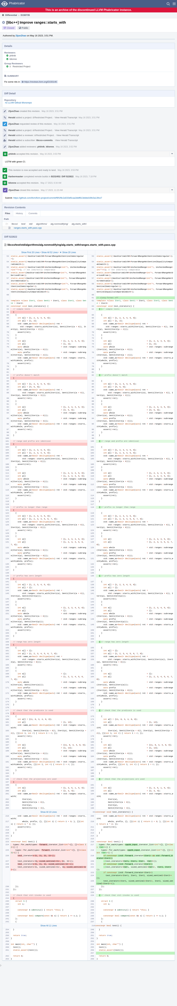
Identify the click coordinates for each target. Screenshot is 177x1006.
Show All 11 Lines (48, 925)
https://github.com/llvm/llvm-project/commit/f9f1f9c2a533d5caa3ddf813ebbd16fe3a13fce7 (57, 198)
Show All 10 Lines (48, 812)
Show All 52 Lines (49, 252)
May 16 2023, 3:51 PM (52, 111)
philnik (13, 55)
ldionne (13, 59)
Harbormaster (15, 176)
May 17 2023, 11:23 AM (52, 190)
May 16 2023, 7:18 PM (86, 176)
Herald (11, 117)
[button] (174, 4)
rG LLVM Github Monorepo (18, 102)
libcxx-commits (44, 140)
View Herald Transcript (66, 117)
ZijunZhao (21, 35)
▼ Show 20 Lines (68, 252)
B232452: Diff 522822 (62, 176)
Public (25, 28)
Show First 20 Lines (30, 252)
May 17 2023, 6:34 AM (50, 183)
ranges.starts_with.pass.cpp (28, 228)
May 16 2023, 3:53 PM (50, 154)
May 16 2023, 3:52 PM (66, 147)
